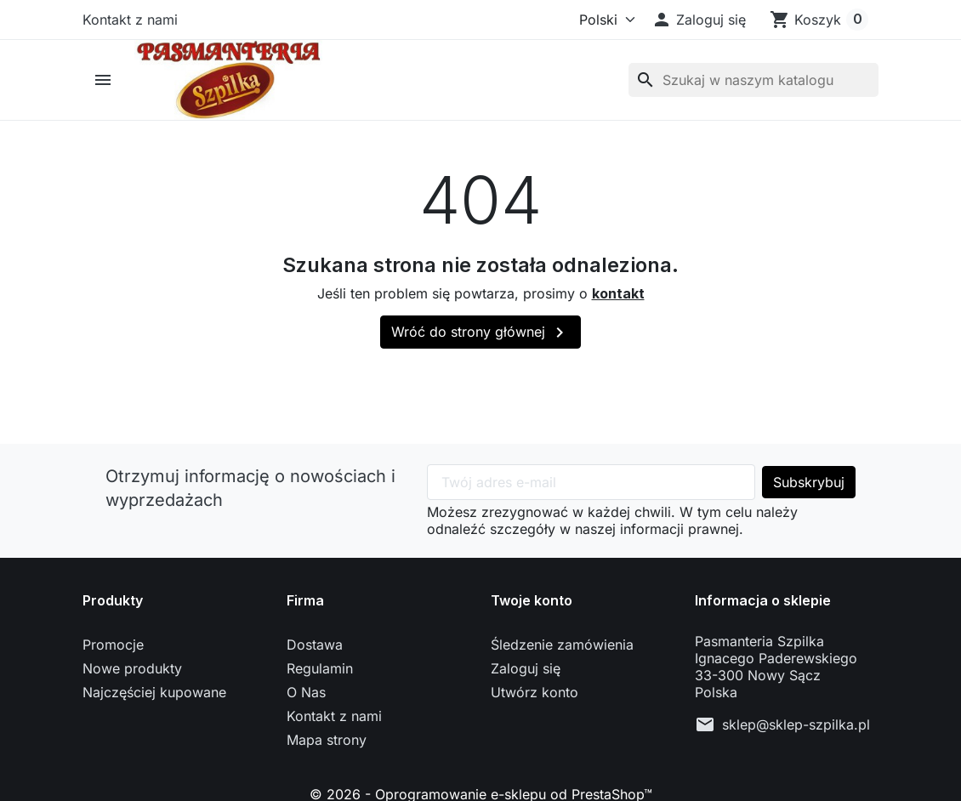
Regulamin (320, 668)
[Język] (599, 19)
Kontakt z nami (130, 19)
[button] (698, 19)
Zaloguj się (525, 668)
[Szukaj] (753, 80)
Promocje (113, 644)
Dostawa (315, 644)
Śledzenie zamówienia (562, 644)
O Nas (306, 692)
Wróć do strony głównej (480, 332)
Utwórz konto (534, 692)
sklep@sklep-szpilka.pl (796, 724)
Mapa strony (327, 739)
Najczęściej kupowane (154, 692)
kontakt (618, 293)
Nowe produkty (132, 668)
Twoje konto (531, 600)
